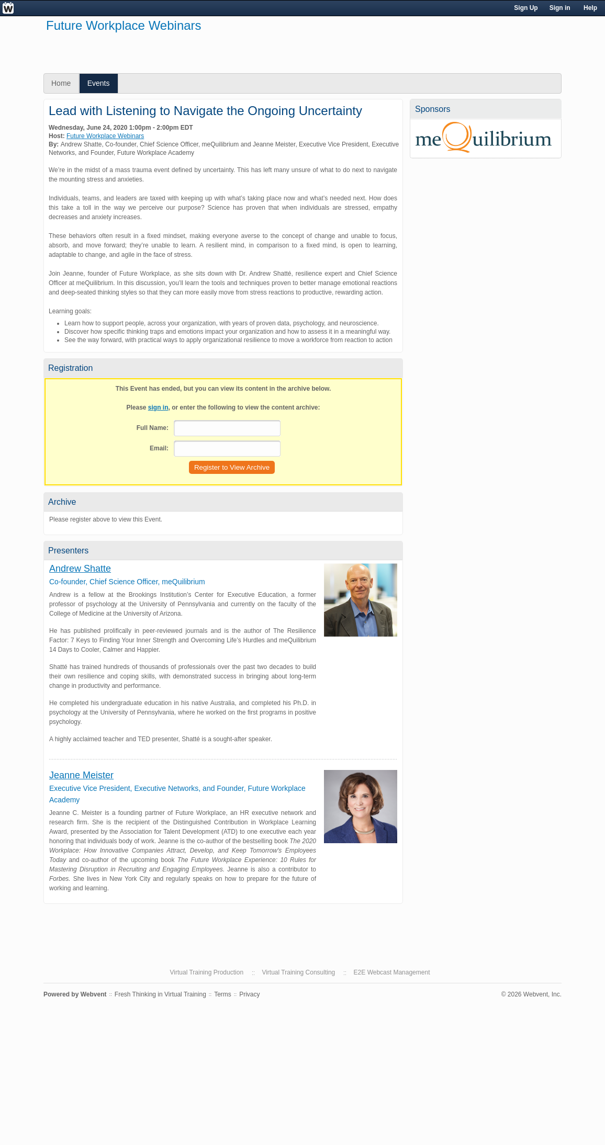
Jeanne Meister (81, 775)
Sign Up (525, 8)
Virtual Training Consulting (298, 972)
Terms (222, 994)
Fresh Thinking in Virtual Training (160, 994)
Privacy (249, 994)
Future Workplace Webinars (105, 136)
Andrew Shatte (80, 568)
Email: (159, 448)
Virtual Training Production (207, 972)
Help (590, 8)
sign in (158, 407)
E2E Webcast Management (392, 972)
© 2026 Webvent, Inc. (531, 994)
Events (98, 83)
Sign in (560, 8)
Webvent (94, 994)
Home (61, 83)
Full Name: (153, 428)
